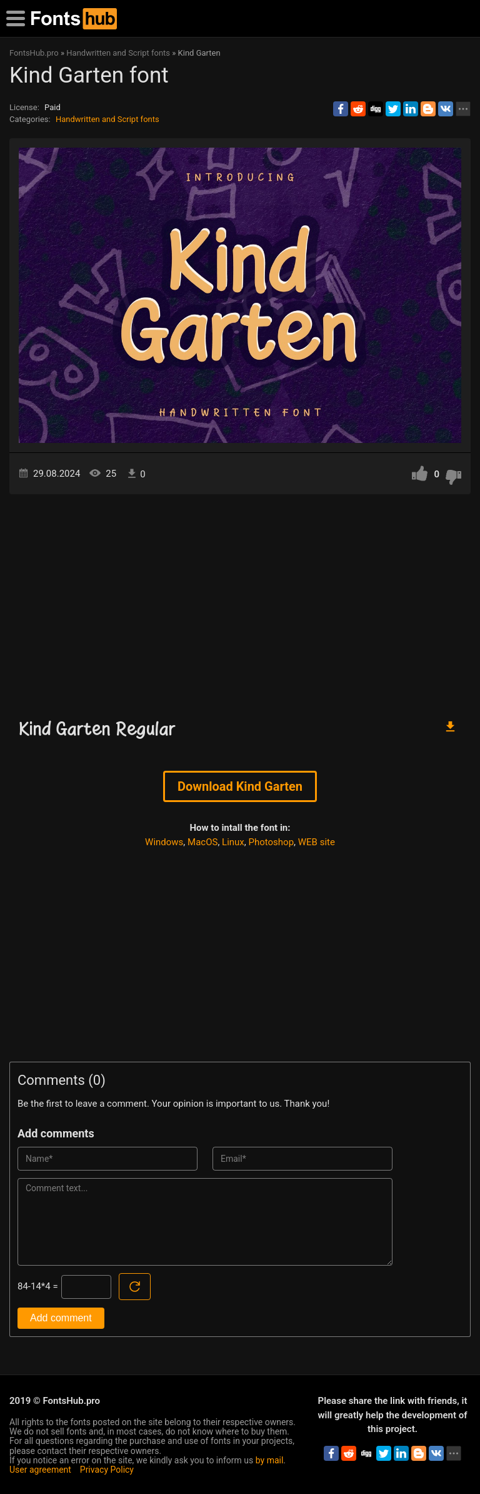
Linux (233, 842)
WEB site (316, 842)
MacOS (203, 842)
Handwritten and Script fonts (107, 119)
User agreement (40, 1470)
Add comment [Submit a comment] (61, 1318)
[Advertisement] (240, 600)
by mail (270, 1460)
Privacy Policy (107, 1470)
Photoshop (271, 842)
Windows (164, 842)
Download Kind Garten (240, 786)
